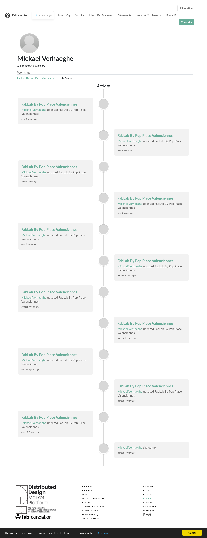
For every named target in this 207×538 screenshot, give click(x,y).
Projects (157, 15)
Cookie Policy (90, 510)
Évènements (125, 15)
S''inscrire (186, 22)
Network (142, 15)
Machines (80, 15)
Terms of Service (91, 518)
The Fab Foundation (93, 506)
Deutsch (148, 486)
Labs (60, 15)
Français (148, 498)
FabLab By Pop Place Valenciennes (37, 77)
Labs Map (87, 490)
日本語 (147, 514)
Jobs (91, 15)
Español (147, 494)
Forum (171, 15)
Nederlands (149, 506)
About (85, 494)
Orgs (69, 15)
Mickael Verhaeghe (33, 109)
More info (102, 533)
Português (149, 510)
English (147, 490)
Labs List (87, 486)
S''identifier (186, 8)
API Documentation (93, 498)
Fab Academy (105, 15)
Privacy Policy (90, 514)
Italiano (147, 502)
